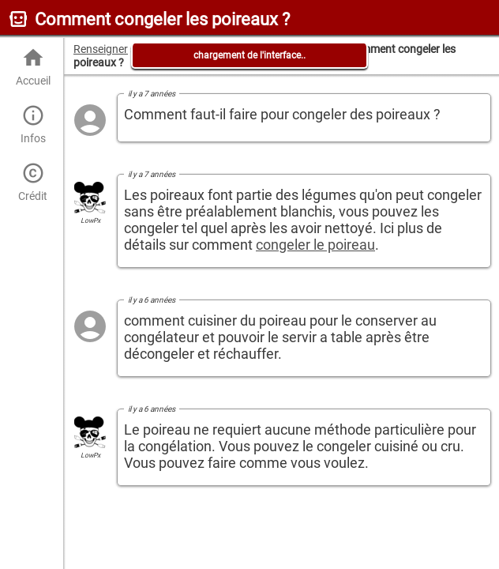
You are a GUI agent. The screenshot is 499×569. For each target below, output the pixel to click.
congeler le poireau (315, 244)
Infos (33, 124)
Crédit (33, 182)
